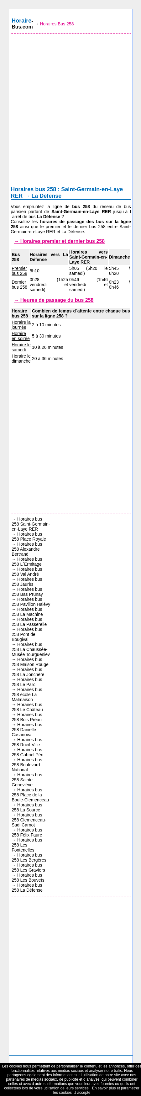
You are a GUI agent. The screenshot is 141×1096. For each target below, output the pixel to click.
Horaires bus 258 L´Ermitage (27, 562)
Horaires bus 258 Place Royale (29, 537)
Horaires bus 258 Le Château (27, 707)
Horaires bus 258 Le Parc (27, 682)
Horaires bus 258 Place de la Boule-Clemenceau (30, 794)
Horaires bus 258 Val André (27, 572)
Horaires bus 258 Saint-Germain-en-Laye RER (31, 524)
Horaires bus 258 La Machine (27, 612)
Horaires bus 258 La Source (27, 807)
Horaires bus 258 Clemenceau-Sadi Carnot (29, 819)
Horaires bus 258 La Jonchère (28, 672)
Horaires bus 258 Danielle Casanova (27, 729)
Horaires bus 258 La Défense (27, 888)
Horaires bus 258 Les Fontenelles (27, 844)
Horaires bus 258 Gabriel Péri (27, 752)
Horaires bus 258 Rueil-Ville (27, 742)
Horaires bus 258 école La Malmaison (27, 694)
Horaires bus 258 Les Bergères (29, 857)
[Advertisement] (70, 111)
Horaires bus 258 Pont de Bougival (27, 634)
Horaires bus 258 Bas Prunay (27, 592)
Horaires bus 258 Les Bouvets (28, 878)
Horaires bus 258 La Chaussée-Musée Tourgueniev (31, 649)
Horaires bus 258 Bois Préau (27, 717)
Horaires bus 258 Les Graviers (28, 868)
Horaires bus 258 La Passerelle (29, 622)
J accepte (82, 1092)
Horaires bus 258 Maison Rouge (30, 662)
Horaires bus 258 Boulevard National (27, 764)
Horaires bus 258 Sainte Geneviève (27, 779)
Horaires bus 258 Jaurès (27, 582)
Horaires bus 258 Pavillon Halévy (31, 602)
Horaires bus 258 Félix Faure (27, 832)
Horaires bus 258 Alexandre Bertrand (27, 549)
